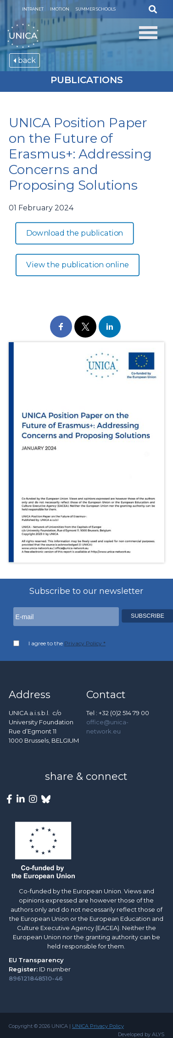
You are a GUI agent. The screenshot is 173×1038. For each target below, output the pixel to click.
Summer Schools (96, 8)
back (24, 60)
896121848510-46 (36, 978)
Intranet (33, 8)
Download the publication (74, 233)
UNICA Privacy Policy (98, 1026)
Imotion (59, 8)
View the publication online (77, 265)
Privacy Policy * (85, 643)
